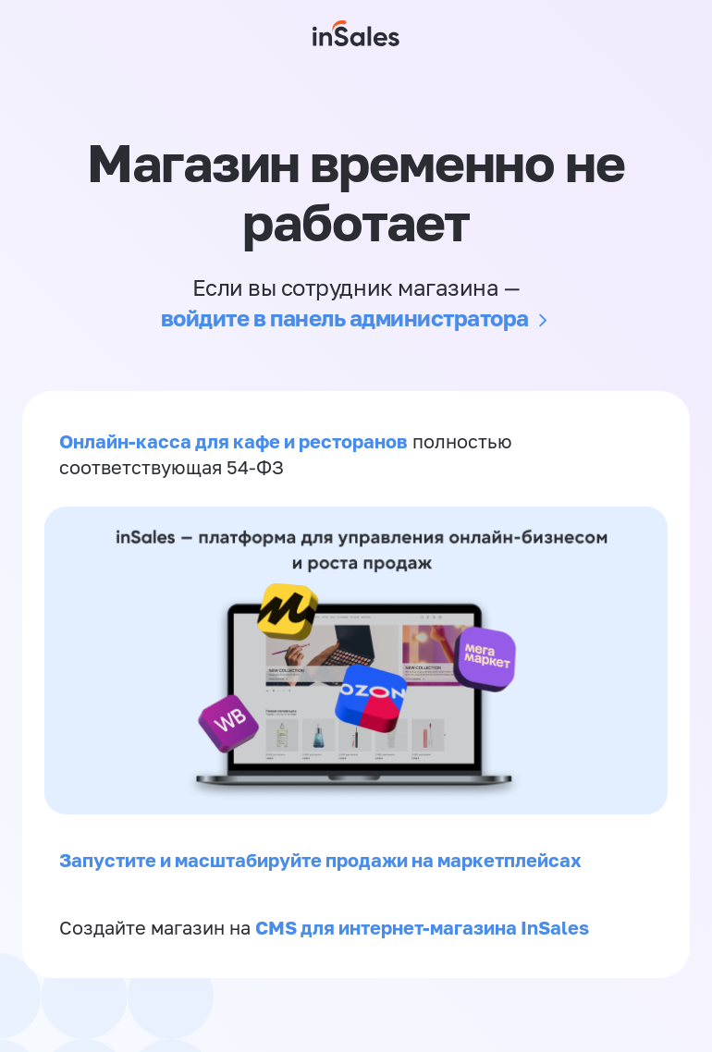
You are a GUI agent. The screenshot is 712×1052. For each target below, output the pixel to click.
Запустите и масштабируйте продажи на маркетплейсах (320, 860)
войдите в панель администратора (345, 317)
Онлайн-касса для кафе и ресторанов (233, 441)
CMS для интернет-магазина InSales (422, 927)
